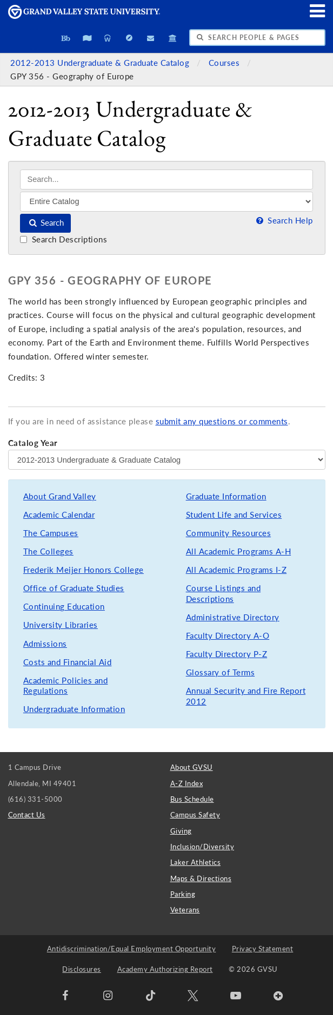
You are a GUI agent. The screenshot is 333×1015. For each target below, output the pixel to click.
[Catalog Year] (166, 459)
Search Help (283, 220)
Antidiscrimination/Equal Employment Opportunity (131, 948)
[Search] (166, 180)
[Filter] (166, 201)
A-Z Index (186, 783)
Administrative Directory (232, 617)
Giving (181, 831)
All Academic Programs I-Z (236, 569)
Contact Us (26, 814)
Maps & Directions (201, 878)
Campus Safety (195, 814)
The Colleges (48, 551)
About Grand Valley (59, 496)
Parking (183, 894)
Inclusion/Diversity (202, 846)
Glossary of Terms (220, 672)
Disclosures (81, 969)
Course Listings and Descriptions (223, 594)
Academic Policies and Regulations (65, 686)
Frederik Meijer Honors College (83, 569)
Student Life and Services (234, 514)
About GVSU (191, 767)
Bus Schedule (192, 799)
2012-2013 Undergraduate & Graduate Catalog (101, 62)
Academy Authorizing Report (165, 969)
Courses (225, 62)
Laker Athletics (195, 862)
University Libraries (60, 625)
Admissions (45, 643)
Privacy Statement (263, 948)
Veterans (185, 909)
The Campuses (50, 533)
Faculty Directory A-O (228, 635)
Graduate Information (226, 496)
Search (46, 222)
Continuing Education (64, 606)
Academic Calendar (59, 514)
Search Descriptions (63, 239)
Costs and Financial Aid (67, 662)
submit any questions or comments (222, 421)
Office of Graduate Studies (73, 588)
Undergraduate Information (74, 709)
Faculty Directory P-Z (227, 654)
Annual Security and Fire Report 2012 (246, 696)
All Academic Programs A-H (238, 551)
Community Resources (228, 533)
